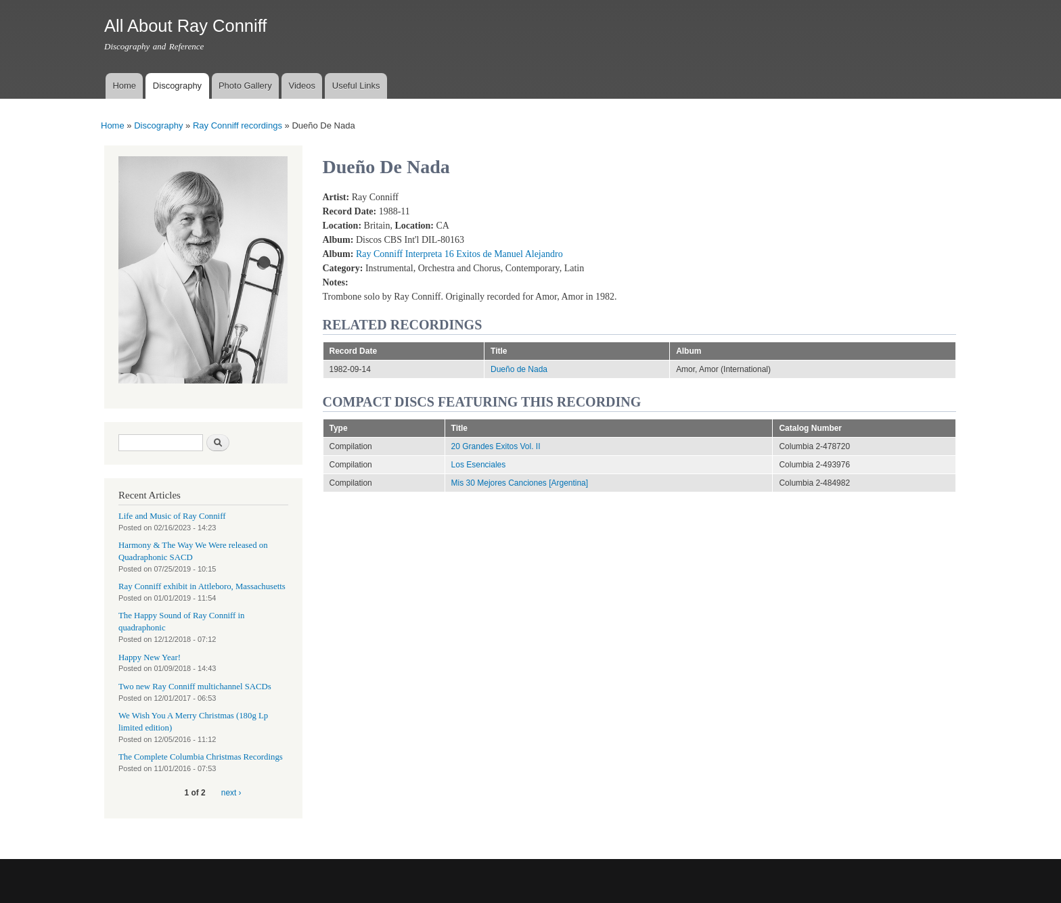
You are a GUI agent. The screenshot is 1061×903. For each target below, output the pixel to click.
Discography (177, 85)
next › (231, 792)
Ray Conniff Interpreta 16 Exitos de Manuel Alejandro (459, 254)
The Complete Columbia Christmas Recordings (200, 757)
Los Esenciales (478, 464)
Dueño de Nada (519, 369)
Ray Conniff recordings (237, 125)
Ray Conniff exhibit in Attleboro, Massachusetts (202, 586)
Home (124, 85)
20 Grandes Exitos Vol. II (496, 446)
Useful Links (356, 85)
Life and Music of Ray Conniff (171, 516)
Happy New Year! (149, 657)
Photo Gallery (245, 85)
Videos (301, 85)
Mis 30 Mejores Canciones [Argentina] (520, 483)
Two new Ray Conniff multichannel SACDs (194, 686)
